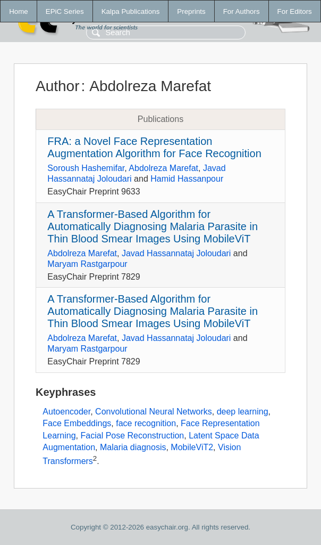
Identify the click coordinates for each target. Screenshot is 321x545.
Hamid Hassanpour (186, 178)
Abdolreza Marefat (163, 168)
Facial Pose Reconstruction (132, 435)
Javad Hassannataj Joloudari (176, 253)
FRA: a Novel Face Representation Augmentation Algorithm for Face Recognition (154, 147)
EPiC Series (65, 11)
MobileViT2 (192, 447)
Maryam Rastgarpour (87, 264)
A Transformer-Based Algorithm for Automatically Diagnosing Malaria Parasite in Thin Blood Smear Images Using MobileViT (152, 226)
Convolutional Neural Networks (153, 411)
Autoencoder (66, 411)
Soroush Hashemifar (85, 168)
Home (18, 11)
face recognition (146, 423)
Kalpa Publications (131, 11)
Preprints (191, 11)
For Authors (241, 11)
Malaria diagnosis (133, 447)
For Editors (294, 11)
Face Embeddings (77, 423)
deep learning (242, 411)
